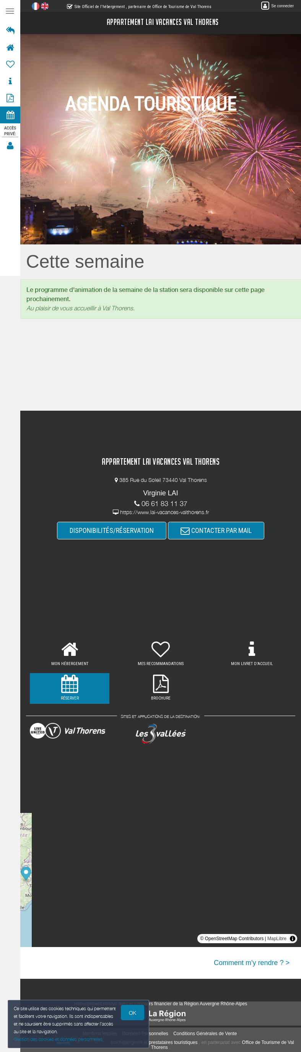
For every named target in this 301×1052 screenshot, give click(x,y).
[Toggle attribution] (292, 938)
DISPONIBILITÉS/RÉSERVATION (112, 530)
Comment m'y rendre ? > (252, 963)
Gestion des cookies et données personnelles (58, 1039)
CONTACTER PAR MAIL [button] (216, 530)
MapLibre (276, 938)
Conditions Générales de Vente (205, 1033)
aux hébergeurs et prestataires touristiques (154, 1042)
